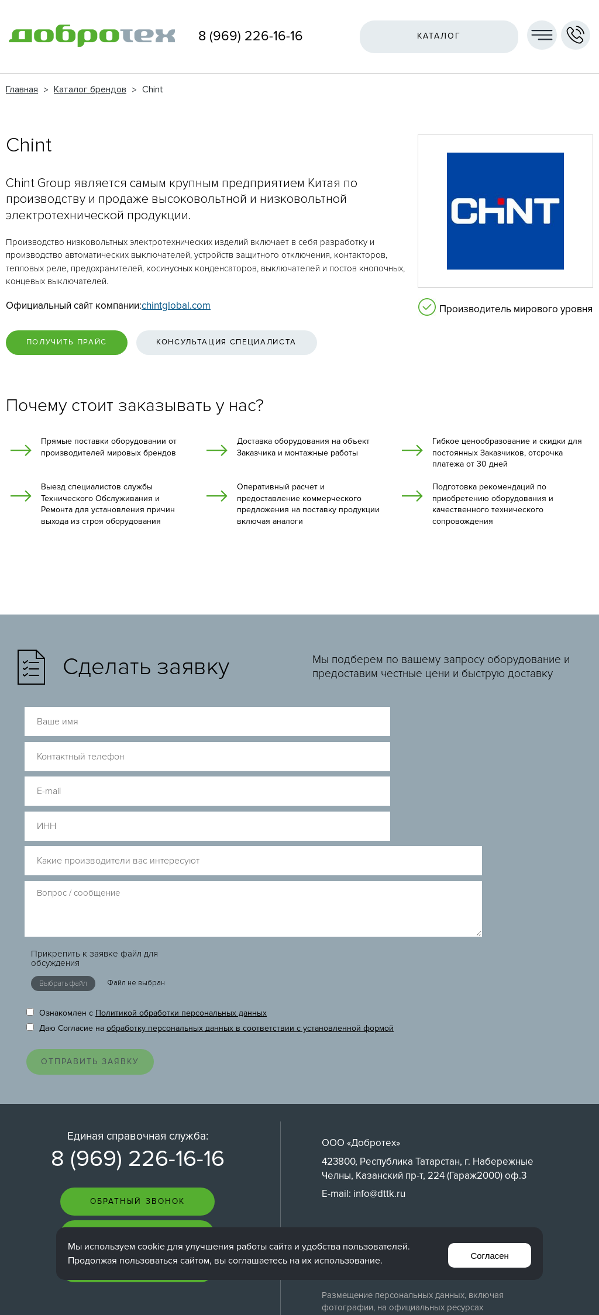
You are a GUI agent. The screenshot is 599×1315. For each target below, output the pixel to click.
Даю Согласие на (210, 879)
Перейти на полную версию (299, 1291)
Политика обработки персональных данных (410, 1101)
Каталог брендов (90, 89)
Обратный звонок (137, 1060)
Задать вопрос (137, 1094)
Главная (22, 89)
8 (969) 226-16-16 (250, 36)
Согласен (487, 1253)
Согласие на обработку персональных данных (415, 1114)
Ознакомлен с (146, 864)
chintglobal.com (176, 305)
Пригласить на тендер (138, 1129)
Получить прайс (76, 345)
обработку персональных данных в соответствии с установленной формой (250, 879)
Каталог (435, 36)
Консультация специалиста (258, 345)
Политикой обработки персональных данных (181, 864)
